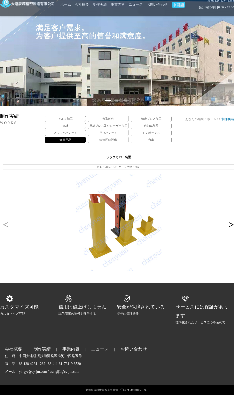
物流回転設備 (108, 139)
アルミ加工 (65, 118)
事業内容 (71, 349)
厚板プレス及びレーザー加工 (108, 125)
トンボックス (151, 132)
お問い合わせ (134, 349)
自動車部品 (151, 125)
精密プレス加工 (151, 118)
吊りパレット (108, 132)
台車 (151, 139)
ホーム (211, 119)
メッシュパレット (65, 132)
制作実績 (42, 349)
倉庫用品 (65, 139)
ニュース (100, 349)
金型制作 (108, 118)
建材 (65, 125)
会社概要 (13, 349)
